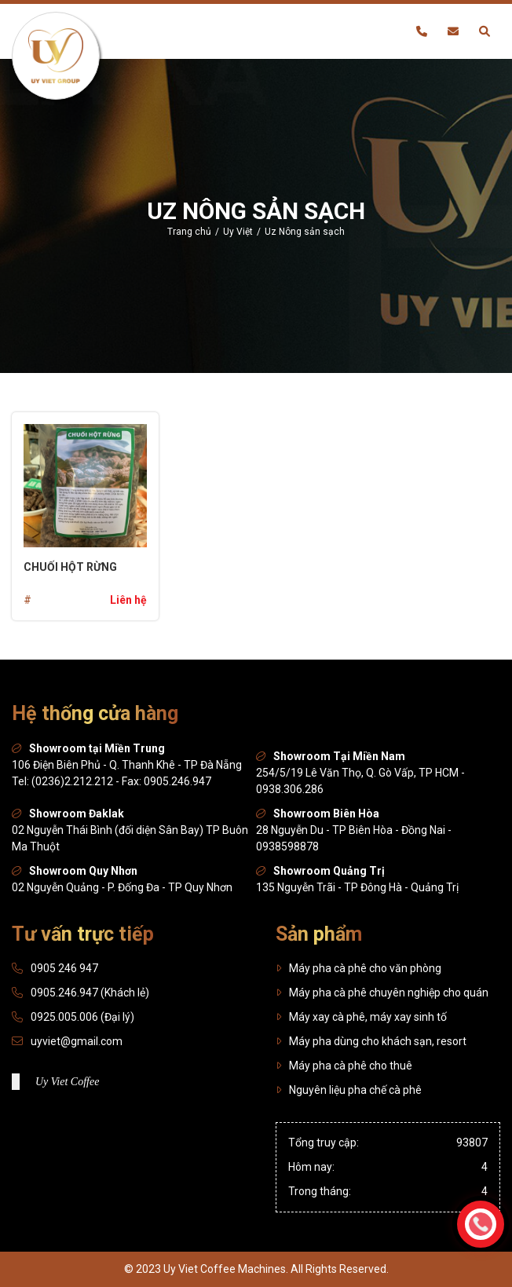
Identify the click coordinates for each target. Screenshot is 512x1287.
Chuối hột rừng (70, 567)
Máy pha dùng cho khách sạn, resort (371, 1041)
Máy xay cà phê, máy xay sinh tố (361, 1017)
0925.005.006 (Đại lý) (82, 1017)
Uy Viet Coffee (67, 1082)
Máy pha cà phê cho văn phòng (358, 968)
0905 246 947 (64, 968)
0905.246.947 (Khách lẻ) (90, 992)
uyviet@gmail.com (77, 1041)
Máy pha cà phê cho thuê (344, 1065)
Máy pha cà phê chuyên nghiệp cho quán (382, 992)
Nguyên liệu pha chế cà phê (349, 1090)
